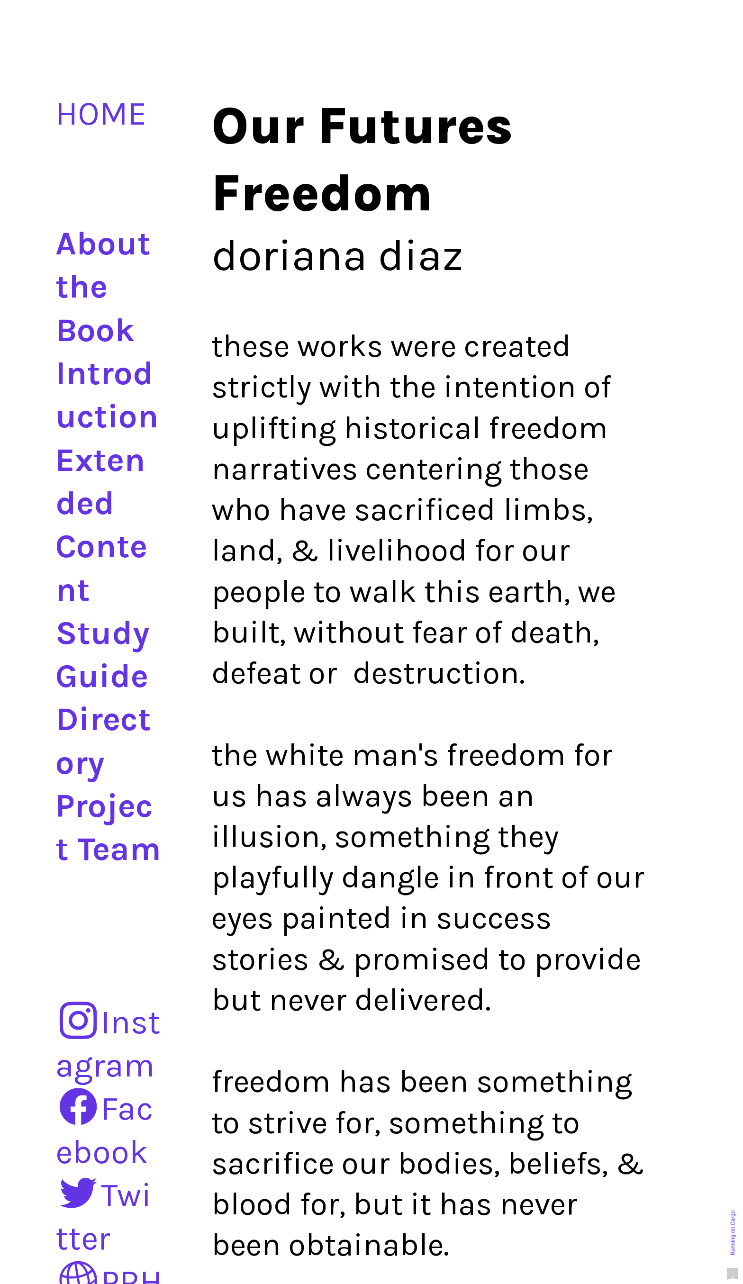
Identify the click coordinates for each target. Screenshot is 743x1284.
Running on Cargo (733, 1233)
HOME (100, 113)
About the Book (103, 287)
